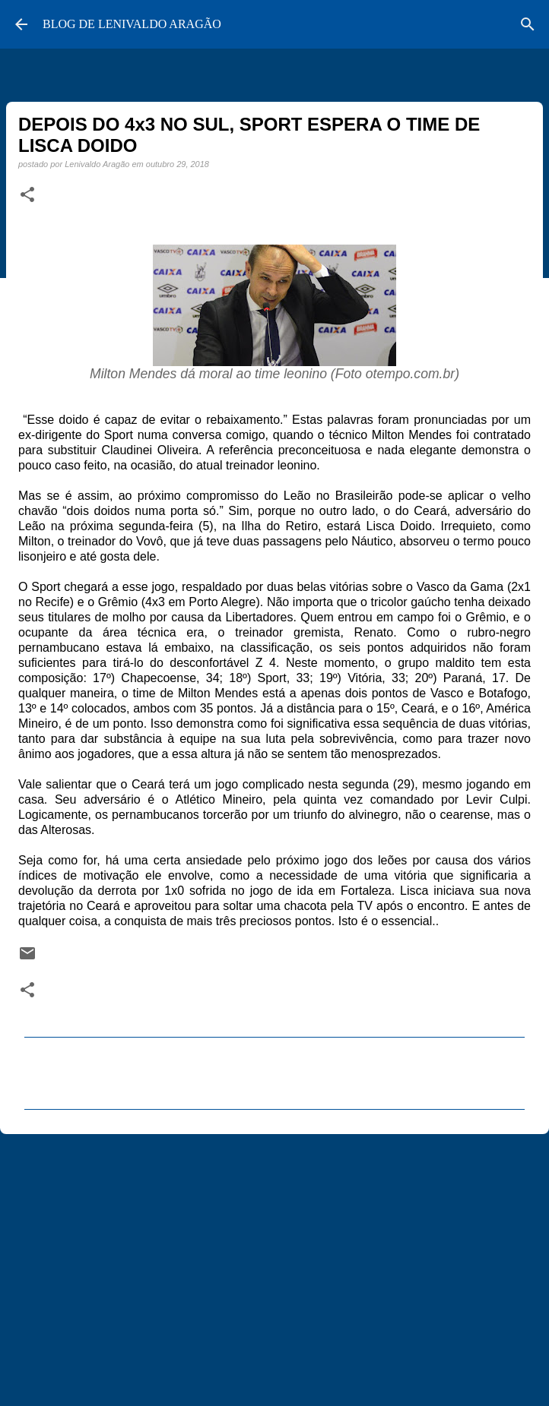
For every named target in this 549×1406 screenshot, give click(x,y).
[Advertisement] (274, 1263)
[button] (27, 195)
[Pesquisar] (528, 24)
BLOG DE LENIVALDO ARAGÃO (132, 23)
